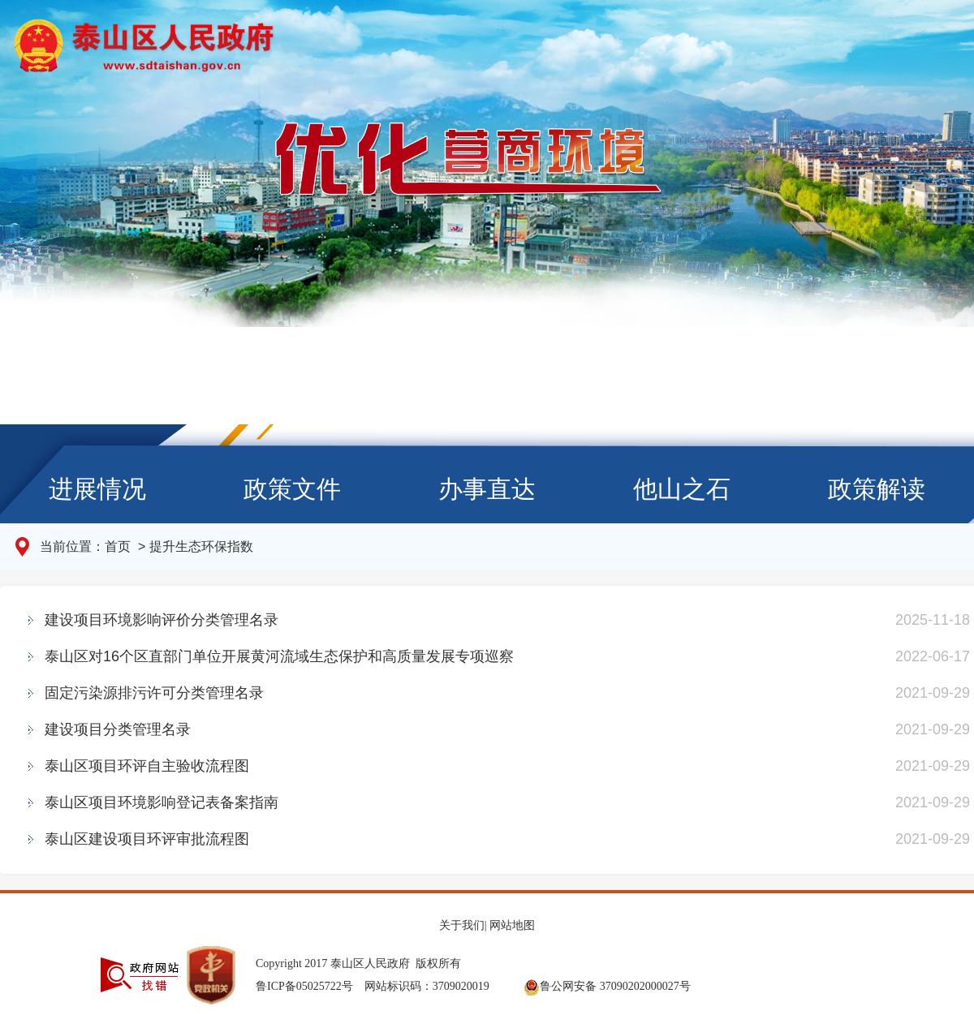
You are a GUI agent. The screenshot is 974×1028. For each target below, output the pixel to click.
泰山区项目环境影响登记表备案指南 (161, 802)
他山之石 (681, 488)
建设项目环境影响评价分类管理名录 (161, 620)
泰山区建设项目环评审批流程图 (147, 839)
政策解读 (876, 488)
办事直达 (487, 488)
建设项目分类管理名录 (118, 729)
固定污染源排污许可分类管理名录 (154, 693)
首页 (119, 546)
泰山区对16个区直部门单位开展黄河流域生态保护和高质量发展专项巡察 (279, 656)
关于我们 (462, 925)
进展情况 (97, 488)
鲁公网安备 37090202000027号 (607, 985)
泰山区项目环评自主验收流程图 (147, 766)
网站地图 (512, 925)
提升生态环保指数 (201, 546)
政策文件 (292, 488)
